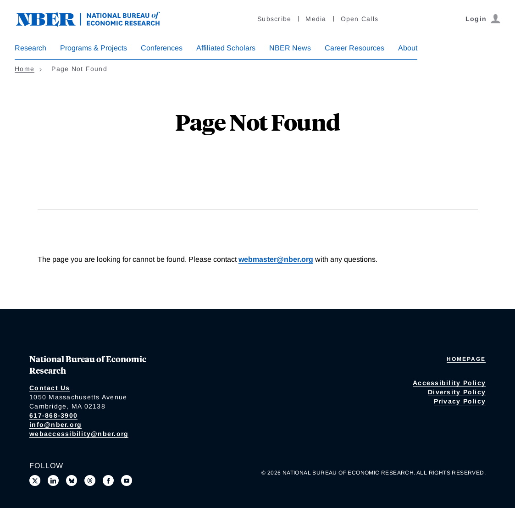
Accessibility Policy (449, 383)
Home (24, 68)
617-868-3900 (53, 415)
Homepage (466, 359)
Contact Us (49, 388)
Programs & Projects (93, 48)
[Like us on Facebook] (108, 480)
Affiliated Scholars (225, 48)
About (407, 48)
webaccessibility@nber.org (78, 433)
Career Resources (354, 48)
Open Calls (360, 18)
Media (315, 18)
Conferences (162, 48)
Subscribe (274, 18)
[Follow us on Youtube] (126, 480)
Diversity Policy (457, 392)
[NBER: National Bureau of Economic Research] (95, 18)
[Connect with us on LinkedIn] (53, 480)
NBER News (290, 48)
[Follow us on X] (34, 480)
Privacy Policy (460, 401)
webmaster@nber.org (275, 259)
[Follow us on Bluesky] (71, 480)
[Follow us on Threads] (89, 480)
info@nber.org (55, 424)
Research (30, 48)
